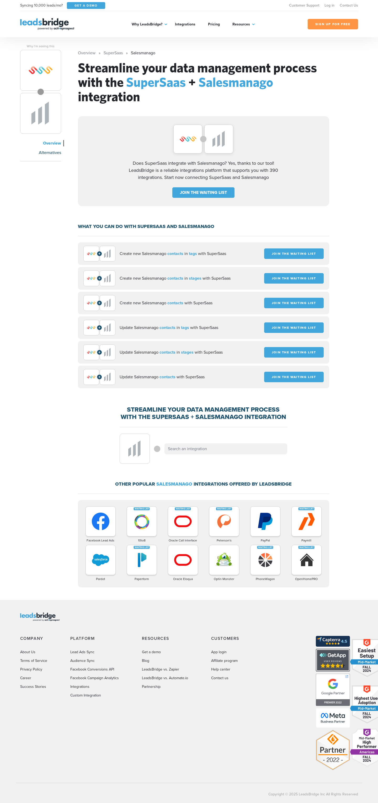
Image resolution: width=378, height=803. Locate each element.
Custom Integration (85, 695)
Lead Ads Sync (82, 652)
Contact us (219, 678)
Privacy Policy (31, 669)
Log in (329, 5)
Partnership (151, 686)
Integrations (185, 24)
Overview (52, 143)
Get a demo (151, 652)
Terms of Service (33, 660)
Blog (145, 660)
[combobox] (225, 448)
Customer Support (304, 5)
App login (219, 652)
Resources (241, 24)
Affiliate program (224, 660)
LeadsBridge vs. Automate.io (165, 678)
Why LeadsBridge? (147, 24)
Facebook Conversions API (92, 669)
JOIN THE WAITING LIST (203, 192)
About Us (27, 652)
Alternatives (50, 153)
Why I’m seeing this (41, 46)
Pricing (214, 24)
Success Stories (33, 686)
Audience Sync (82, 660)
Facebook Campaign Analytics (94, 678)
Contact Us (349, 5)
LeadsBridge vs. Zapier (160, 669)
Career (25, 678)
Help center (220, 669)
